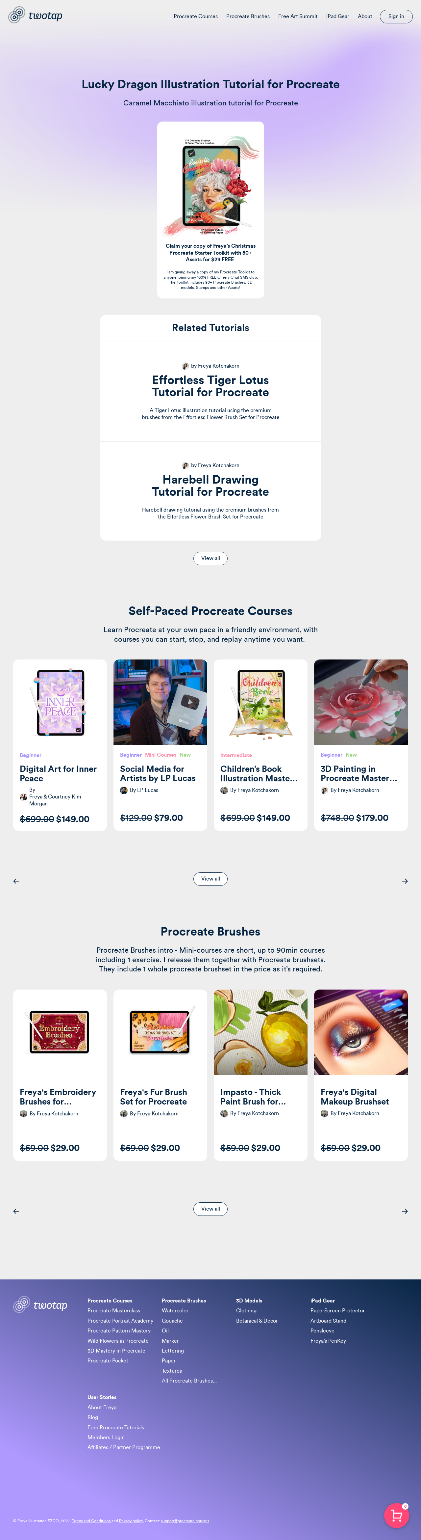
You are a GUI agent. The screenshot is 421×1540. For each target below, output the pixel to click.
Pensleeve (322, 1330)
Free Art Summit (298, 16)
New (185, 755)
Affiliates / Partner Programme (123, 1447)
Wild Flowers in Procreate (118, 1341)
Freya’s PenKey (328, 1341)
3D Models (249, 1300)
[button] (16, 881)
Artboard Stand (328, 1321)
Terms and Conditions (91, 1521)
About (365, 16)
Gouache (172, 1321)
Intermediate (236, 755)
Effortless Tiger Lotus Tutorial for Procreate (210, 387)
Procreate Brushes (248, 16)
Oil (165, 1330)
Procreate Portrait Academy (120, 1321)
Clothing (246, 1310)
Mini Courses (160, 755)
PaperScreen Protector (337, 1310)
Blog (92, 1417)
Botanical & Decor (257, 1321)
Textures (172, 1371)
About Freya (101, 1407)
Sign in (396, 16)
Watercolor (175, 1310)
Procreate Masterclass (113, 1310)
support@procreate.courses (185, 1521)
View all (210, 558)
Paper (169, 1360)
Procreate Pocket (107, 1360)
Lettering (173, 1351)
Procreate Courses (196, 16)
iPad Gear (337, 16)
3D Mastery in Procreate (116, 1351)
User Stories (101, 1397)
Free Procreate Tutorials (115, 1427)
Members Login (106, 1437)
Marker (170, 1341)
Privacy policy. (131, 1521)
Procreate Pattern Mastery (119, 1330)
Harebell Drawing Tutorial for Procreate (210, 486)
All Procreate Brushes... (189, 1381)
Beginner (30, 755)
